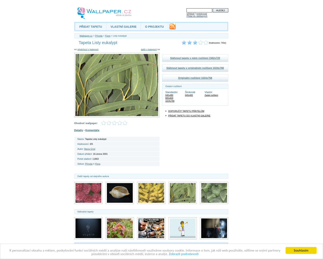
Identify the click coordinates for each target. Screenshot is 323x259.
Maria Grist (89, 149)
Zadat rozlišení (211, 95)
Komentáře (92, 130)
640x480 (169, 95)
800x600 (169, 98)
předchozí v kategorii (87, 49)
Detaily (78, 130)
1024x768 (170, 101)
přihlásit (190, 13)
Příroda (99, 36)
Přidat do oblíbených (197, 16)
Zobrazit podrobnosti (184, 254)
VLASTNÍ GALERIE (123, 26)
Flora (107, 36)
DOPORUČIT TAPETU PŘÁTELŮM (186, 111)
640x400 (189, 95)
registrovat (201, 13)
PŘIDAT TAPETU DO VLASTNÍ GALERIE (189, 115)
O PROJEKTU (154, 26)
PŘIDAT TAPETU (90, 26)
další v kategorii (149, 49)
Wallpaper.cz (86, 36)
